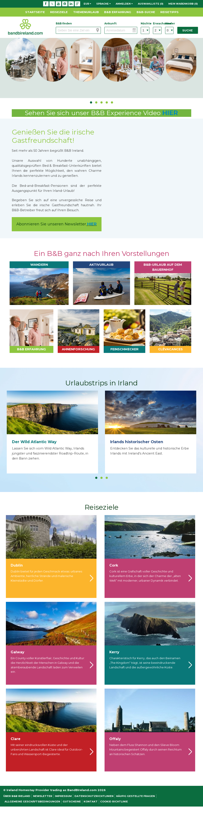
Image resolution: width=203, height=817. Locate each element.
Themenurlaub (86, 12)
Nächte (145, 23)
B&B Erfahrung (117, 12)
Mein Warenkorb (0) (183, 3)
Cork (113, 565)
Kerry (114, 652)
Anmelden (124, 3)
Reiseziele (59, 12)
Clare (15, 739)
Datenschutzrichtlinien (93, 796)
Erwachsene (157, 23)
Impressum (63, 796)
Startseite (35, 12)
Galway (17, 652)
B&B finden (64, 23)
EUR (87, 3)
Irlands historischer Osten (136, 441)
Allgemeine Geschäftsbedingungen (32, 801)
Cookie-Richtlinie (114, 801)
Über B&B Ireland (16, 796)
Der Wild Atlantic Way (34, 441)
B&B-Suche (146, 12)
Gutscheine (72, 801)
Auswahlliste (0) (150, 3)
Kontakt (91, 801)
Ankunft (110, 23)
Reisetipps (169, 12)
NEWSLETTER (42, 796)
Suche (187, 30)
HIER (170, 113)
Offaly (115, 739)
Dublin (17, 565)
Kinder (169, 23)
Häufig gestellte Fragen (135, 796)
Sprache (103, 3)
